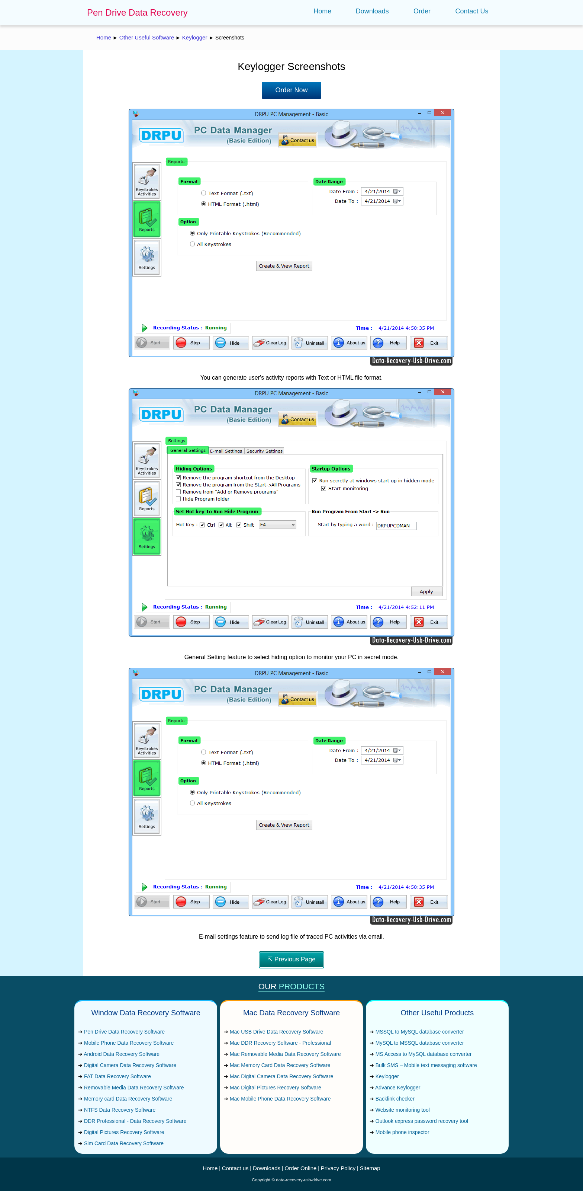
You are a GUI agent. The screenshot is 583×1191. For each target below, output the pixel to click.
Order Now (291, 90)
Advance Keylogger (397, 1088)
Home (322, 11)
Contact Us (471, 11)
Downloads (372, 11)
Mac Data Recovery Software (291, 1013)
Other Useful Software (146, 37)
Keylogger (194, 37)
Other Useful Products (437, 1013)
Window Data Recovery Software (145, 1013)
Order (422, 11)
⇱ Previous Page (291, 959)
